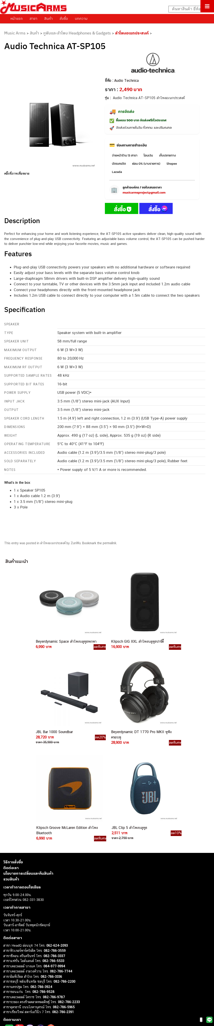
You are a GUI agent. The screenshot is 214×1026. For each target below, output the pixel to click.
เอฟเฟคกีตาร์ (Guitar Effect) (23, 968)
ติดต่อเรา (11, 755)
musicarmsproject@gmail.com (144, 192)
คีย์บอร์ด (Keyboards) (18, 958)
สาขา (33, 18)
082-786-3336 (51, 864)
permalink (109, 543)
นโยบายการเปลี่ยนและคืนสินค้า (28, 761)
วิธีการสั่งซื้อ (13, 750)
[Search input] (189, 9)
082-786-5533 (53, 849)
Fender (8, 988)
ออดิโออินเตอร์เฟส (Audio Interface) (29, 978)
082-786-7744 (61, 859)
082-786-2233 (69, 890)
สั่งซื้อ (64, 18)
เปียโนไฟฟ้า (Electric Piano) (23, 963)
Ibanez (8, 998)
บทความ (81, 18)
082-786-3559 (55, 839)
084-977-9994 (54, 854)
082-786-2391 (63, 900)
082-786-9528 (43, 880)
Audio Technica (126, 80)
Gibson (8, 993)
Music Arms (15, 33)
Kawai (7, 1003)
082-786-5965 (64, 895)
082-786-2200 (64, 870)
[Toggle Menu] (207, 6)
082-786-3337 (54, 844)
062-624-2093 (57, 833)
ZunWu (76, 543)
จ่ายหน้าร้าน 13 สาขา (124, 155)
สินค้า (48, 18)
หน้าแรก (16, 18)
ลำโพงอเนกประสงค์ (132, 33)
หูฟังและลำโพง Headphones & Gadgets (77, 33)
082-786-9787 (54, 885)
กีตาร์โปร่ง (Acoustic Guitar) (23, 953)
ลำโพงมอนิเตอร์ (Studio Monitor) (26, 983)
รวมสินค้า (11, 767)
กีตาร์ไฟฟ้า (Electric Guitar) (22, 948)
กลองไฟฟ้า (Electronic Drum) (24, 973)
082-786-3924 (41, 875)
